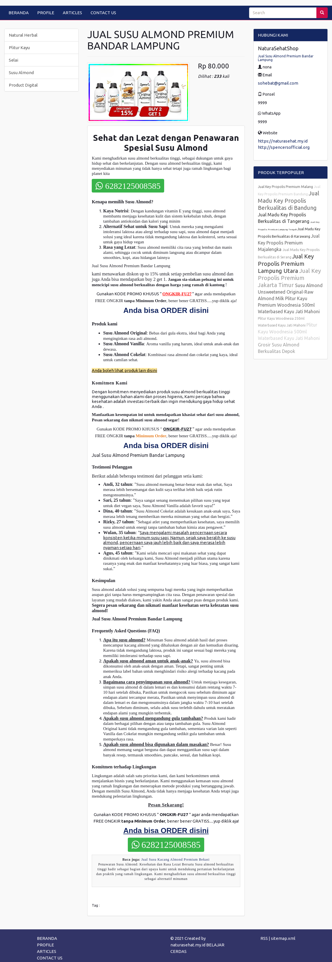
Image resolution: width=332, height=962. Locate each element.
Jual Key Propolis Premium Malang (286, 187)
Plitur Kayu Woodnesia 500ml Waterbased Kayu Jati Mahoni (289, 331)
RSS (264, 938)
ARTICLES (72, 12)
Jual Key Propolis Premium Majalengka (289, 242)
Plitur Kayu (19, 47)
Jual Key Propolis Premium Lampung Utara (286, 263)
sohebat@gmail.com (278, 83)
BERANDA (19, 12)
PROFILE (45, 12)
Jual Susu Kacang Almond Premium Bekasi (175, 859)
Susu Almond (21, 72)
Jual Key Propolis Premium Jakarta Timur (289, 277)
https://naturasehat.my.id (283, 141)
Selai (13, 60)
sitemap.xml (283, 938)
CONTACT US (103, 12)
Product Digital (23, 85)
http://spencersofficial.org (284, 147)
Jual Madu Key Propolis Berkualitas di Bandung (288, 200)
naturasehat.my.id (187, 944)
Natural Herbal (23, 35)
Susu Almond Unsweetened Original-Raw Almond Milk (290, 292)
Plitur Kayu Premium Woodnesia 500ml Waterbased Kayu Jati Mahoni (289, 305)
